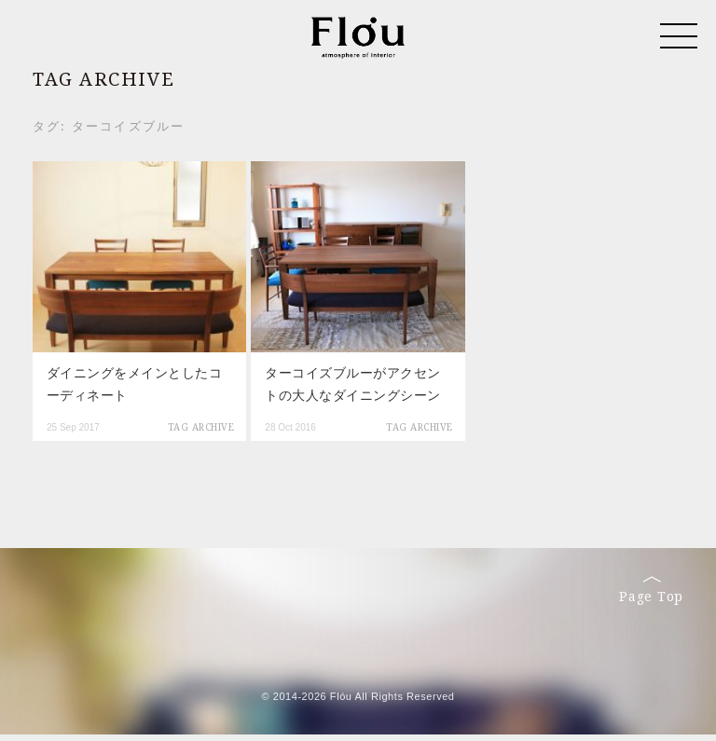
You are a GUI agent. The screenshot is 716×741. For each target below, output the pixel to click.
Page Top (651, 590)
